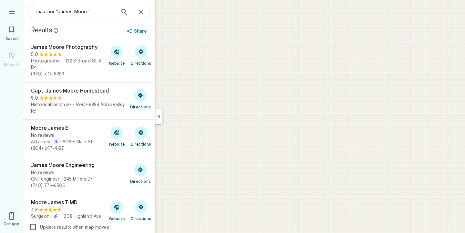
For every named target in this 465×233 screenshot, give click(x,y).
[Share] (137, 31)
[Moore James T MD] (89, 212)
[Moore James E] (89, 138)
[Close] (141, 12)
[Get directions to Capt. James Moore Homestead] (140, 99)
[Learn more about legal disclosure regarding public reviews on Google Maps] (56, 30)
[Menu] (11, 11)
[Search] (124, 12)
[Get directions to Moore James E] (141, 136)
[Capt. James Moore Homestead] (89, 101)
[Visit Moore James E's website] (117, 136)
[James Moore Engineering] (89, 175)
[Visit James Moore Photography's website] (117, 55)
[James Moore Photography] (89, 60)
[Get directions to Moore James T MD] (141, 210)
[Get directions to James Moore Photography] (141, 55)
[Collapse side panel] (158, 116)
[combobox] (75, 12)
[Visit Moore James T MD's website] (117, 210)
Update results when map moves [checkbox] (69, 227)
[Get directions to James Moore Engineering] (140, 173)
